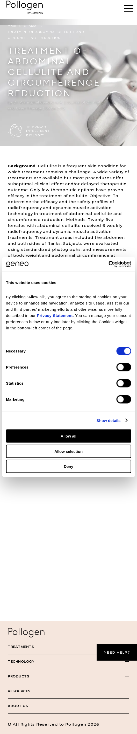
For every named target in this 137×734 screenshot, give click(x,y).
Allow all (68, 436)
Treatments (21, 647)
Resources (19, 691)
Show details (109, 420)
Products (18, 676)
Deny (68, 466)
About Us (18, 706)
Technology (21, 661)
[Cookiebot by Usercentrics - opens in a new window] (108, 264)
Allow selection (68, 451)
